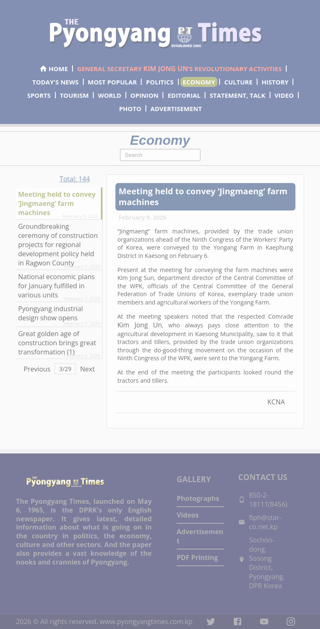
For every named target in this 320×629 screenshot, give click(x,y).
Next (87, 369)
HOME (53, 68)
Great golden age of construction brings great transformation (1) (57, 343)
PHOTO (130, 108)
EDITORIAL (184, 95)
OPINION (144, 95)
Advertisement (200, 536)
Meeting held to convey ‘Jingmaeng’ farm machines (56, 203)
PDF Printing (197, 557)
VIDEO (284, 95)
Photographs (198, 498)
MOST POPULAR (112, 82)
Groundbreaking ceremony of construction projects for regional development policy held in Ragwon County (58, 244)
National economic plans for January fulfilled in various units (56, 286)
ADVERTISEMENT (176, 108)
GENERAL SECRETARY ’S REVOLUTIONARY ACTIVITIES (179, 68)
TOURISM (74, 95)
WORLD (109, 95)
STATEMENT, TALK (237, 95)
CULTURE (238, 82)
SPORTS (38, 95)
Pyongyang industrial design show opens (50, 313)
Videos (188, 515)
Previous (37, 369)
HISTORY (275, 82)
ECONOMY (199, 82)
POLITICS (159, 82)
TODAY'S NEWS (55, 82)
